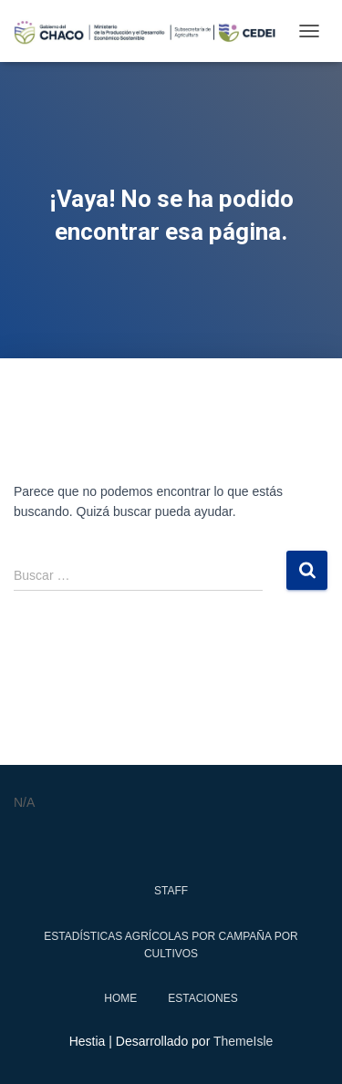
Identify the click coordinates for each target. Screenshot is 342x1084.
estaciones (202, 998)
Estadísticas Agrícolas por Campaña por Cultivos (170, 945)
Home (120, 998)
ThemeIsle (243, 1041)
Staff (171, 890)
